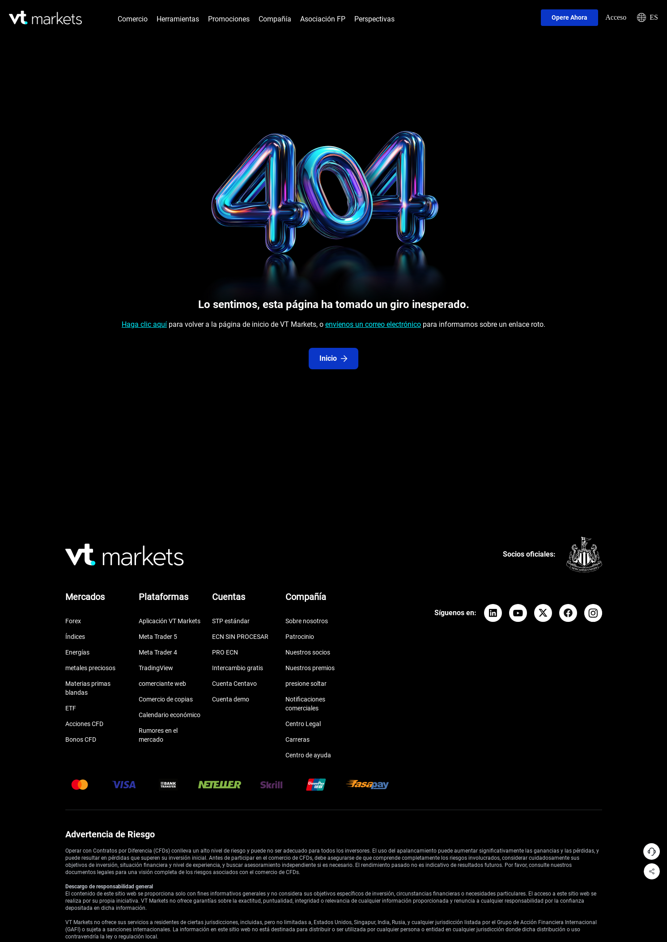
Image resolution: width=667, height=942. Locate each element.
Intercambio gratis (237, 668)
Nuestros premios (310, 668)
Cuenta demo (230, 699)
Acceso (615, 17)
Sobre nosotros (306, 621)
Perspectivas (374, 19)
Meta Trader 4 (158, 652)
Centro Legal (303, 723)
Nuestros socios (307, 652)
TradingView (156, 668)
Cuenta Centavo (234, 683)
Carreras (297, 739)
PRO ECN (225, 652)
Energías (77, 652)
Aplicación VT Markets (169, 621)
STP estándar (231, 621)
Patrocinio (299, 636)
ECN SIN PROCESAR (240, 636)
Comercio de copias (166, 699)
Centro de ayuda (308, 755)
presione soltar (306, 683)
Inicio (333, 358)
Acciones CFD (84, 723)
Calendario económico (169, 714)
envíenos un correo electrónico (373, 324)
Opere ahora (569, 17)
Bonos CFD (80, 739)
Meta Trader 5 (158, 636)
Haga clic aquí (144, 324)
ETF (70, 708)
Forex (73, 621)
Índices (75, 636)
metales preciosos (90, 668)
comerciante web (162, 683)
